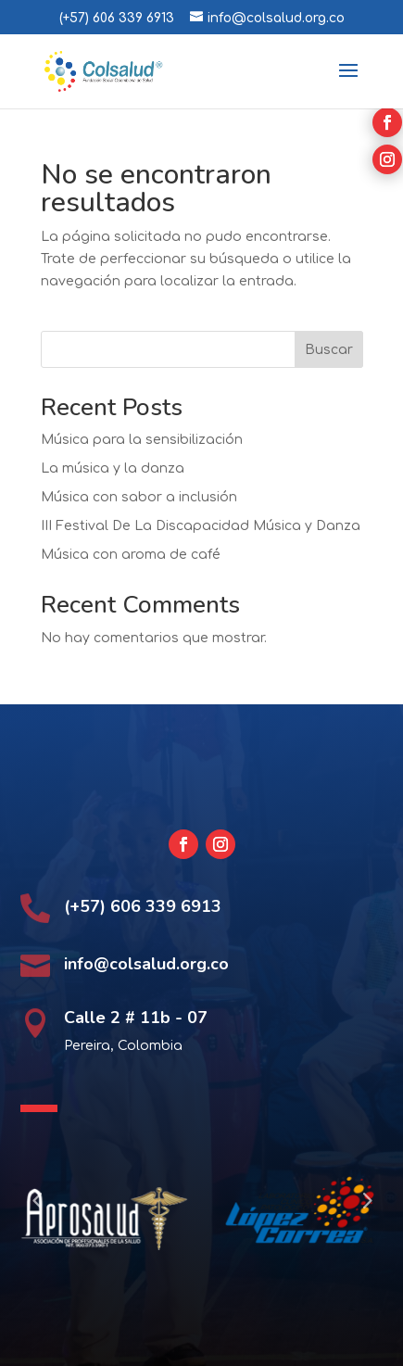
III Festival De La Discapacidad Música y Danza (200, 526)
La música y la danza (112, 468)
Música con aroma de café (130, 555)
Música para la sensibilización (142, 440)
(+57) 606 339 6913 (116, 18)
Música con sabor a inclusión (139, 497)
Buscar (329, 350)
